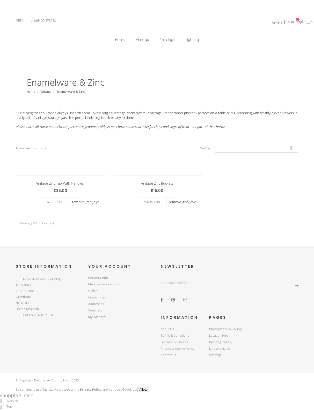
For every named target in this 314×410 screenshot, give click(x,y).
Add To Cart (55, 202)
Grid (163, 148)
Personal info (98, 277)
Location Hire (218, 335)
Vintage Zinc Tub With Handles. (60, 183)
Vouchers (95, 310)
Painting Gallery (220, 342)
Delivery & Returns (174, 342)
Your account (109, 266)
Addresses (96, 304)
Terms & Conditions (175, 335)
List (173, 148)
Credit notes (97, 297)
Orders (93, 291)
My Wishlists (97, 317)
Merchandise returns (103, 284)
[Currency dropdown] (21, 21)
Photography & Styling (225, 329)
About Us (167, 329)
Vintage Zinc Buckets (157, 183)
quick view (75, 202)
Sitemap (215, 355)
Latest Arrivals (219, 348)
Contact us (168, 355)
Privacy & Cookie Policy (177, 348)
